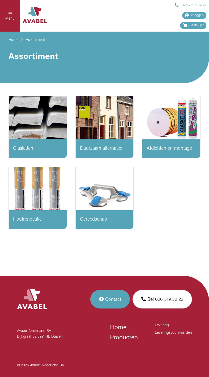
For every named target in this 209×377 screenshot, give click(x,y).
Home (13, 40)
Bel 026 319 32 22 (162, 299)
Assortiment (35, 40)
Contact (110, 299)
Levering (162, 325)
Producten (124, 338)
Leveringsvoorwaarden (173, 333)
